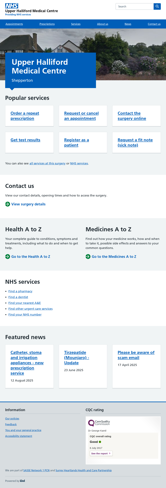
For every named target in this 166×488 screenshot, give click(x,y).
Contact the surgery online (132, 116)
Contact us (154, 24)
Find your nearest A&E (24, 303)
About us (102, 24)
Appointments (14, 24)
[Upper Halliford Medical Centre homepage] (31, 9)
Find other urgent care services (30, 309)
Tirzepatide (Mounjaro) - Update (76, 357)
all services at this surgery (47, 163)
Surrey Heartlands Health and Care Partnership (84, 470)
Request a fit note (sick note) (135, 142)
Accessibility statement (18, 436)
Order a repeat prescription (25, 116)
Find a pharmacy (20, 291)
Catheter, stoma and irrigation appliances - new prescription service (27, 363)
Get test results (25, 139)
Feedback (11, 424)
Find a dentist (18, 297)
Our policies (12, 418)
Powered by (15, 480)
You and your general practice (23, 430)
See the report (99, 453)
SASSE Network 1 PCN (36, 470)
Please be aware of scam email (136, 355)
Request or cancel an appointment (81, 116)
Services (75, 24)
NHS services (79, 163)
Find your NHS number (25, 314)
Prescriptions (47, 24)
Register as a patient (76, 142)
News (128, 24)
